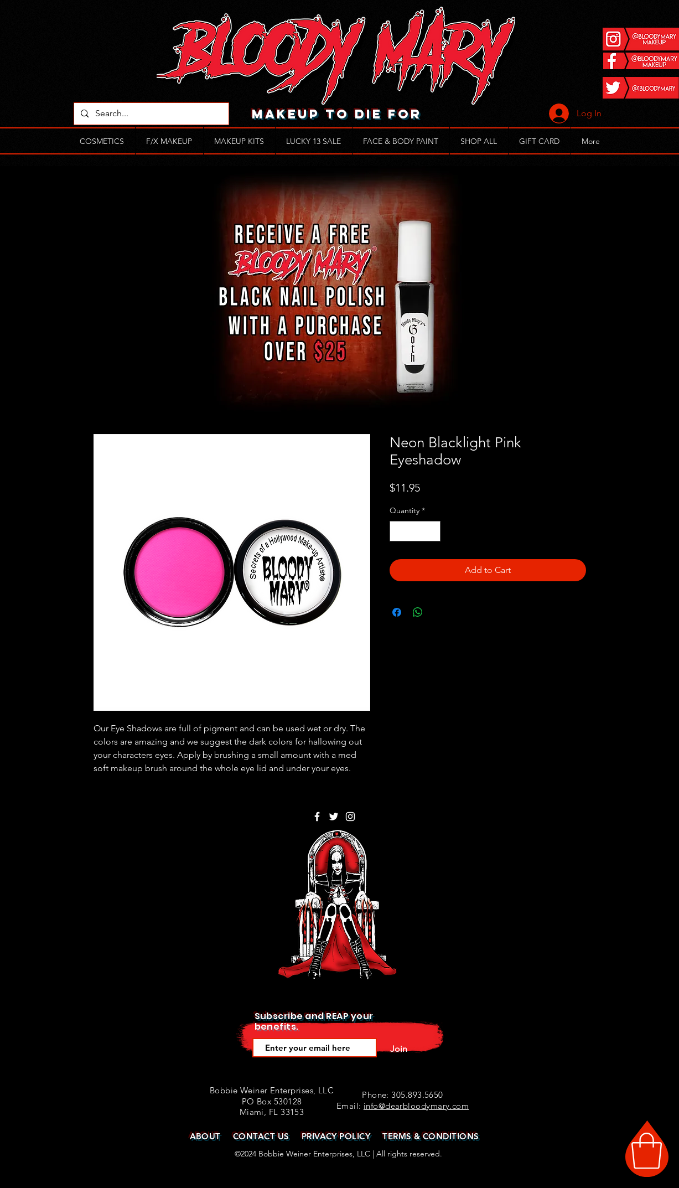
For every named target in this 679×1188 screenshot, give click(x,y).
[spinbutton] (415, 531)
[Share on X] (438, 612)
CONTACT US (261, 1136)
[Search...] (150, 114)
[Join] (399, 1049)
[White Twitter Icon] (334, 816)
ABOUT (205, 1136)
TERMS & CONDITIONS (430, 1136)
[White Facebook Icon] (317, 816)
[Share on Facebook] (396, 612)
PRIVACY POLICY (336, 1136)
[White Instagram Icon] (350, 816)
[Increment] (432, 531)
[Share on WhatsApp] (417, 612)
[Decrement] (398, 531)
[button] (646, 1151)
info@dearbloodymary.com (416, 1106)
